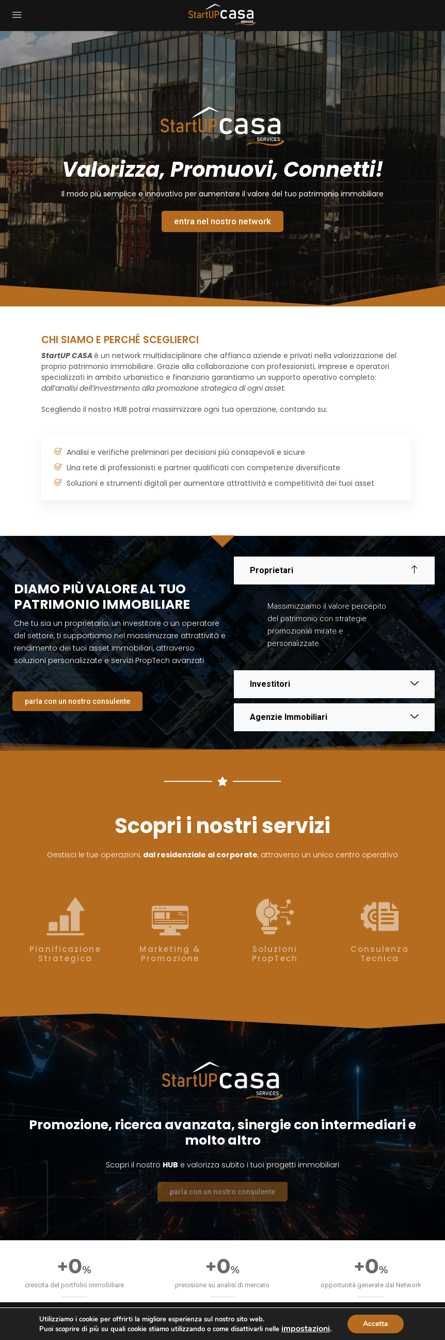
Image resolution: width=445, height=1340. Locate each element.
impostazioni (305, 1328)
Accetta (375, 1324)
